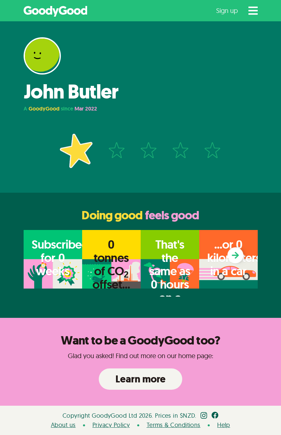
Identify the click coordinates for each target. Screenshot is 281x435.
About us (63, 425)
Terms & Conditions (174, 425)
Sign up (227, 10)
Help (223, 425)
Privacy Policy (111, 425)
